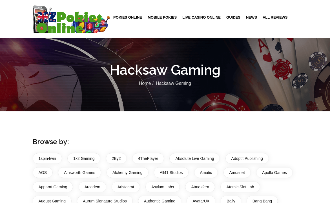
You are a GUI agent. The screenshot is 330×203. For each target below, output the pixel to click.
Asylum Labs (162, 187)
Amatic (206, 173)
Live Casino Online (201, 17)
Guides (233, 17)
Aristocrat (126, 187)
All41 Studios (171, 173)
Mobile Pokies (162, 17)
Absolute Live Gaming (194, 158)
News (251, 17)
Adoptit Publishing (247, 158)
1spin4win (47, 158)
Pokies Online (127, 17)
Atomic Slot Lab (240, 187)
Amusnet (237, 173)
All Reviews (275, 17)
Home (145, 83)
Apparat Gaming (53, 187)
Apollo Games (274, 173)
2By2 (116, 158)
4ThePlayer (148, 158)
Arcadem (92, 187)
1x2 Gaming (83, 158)
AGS (43, 173)
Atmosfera (200, 187)
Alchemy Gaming (127, 173)
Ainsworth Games (79, 173)
